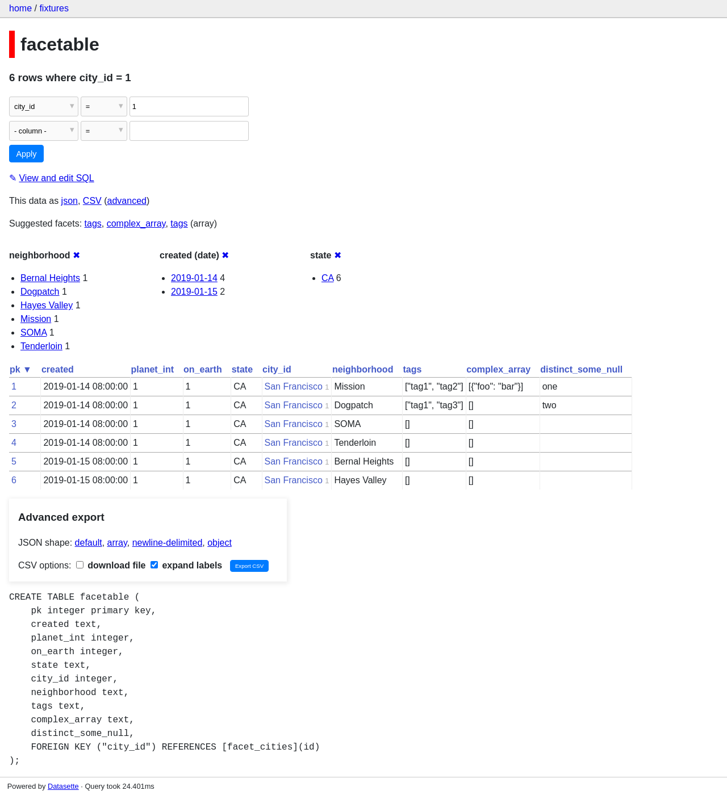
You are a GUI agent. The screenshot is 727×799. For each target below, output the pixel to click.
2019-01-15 (194, 291)
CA (327, 278)
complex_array (136, 223)
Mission (35, 319)
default (88, 542)
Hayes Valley (46, 305)
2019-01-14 (194, 278)
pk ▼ (21, 369)
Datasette (63, 786)
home (20, 8)
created (57, 369)
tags (93, 223)
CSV (92, 201)
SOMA (33, 332)
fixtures (54, 8)
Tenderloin (41, 346)
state (242, 369)
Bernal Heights (50, 278)
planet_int (152, 369)
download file (111, 565)
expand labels (186, 565)
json (69, 201)
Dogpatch (40, 291)
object (219, 542)
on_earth (202, 369)
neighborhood (363, 369)
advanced (127, 201)
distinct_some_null (581, 369)
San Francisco (294, 386)
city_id (276, 369)
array (117, 542)
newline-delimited (167, 542)
